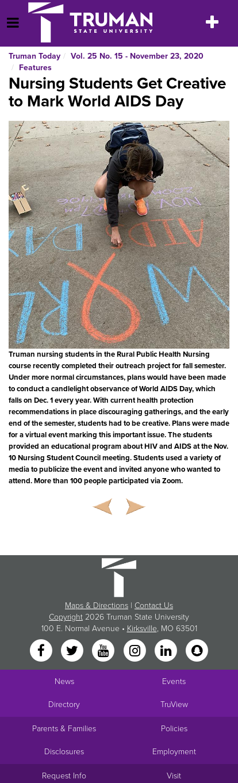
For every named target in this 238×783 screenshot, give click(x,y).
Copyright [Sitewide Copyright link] (66, 617)
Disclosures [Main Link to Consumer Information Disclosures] (64, 752)
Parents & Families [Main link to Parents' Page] (64, 729)
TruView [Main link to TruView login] (174, 704)
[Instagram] (135, 651)
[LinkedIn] (166, 651)
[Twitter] (73, 651)
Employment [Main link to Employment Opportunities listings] (174, 752)
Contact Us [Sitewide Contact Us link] (154, 605)
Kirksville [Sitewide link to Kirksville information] (142, 628)
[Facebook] (41, 651)
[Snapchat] (197, 651)
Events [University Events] (174, 681)
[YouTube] (104, 651)
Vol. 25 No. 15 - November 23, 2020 (137, 56)
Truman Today (34, 56)
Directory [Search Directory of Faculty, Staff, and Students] (64, 704)
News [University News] (64, 681)
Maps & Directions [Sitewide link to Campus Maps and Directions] (96, 605)
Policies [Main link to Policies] (174, 729)
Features (35, 67)
